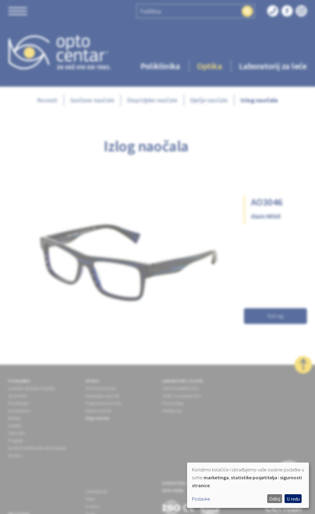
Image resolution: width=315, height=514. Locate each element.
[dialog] (248, 485)
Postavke (201, 499)
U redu (293, 499)
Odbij (274, 499)
